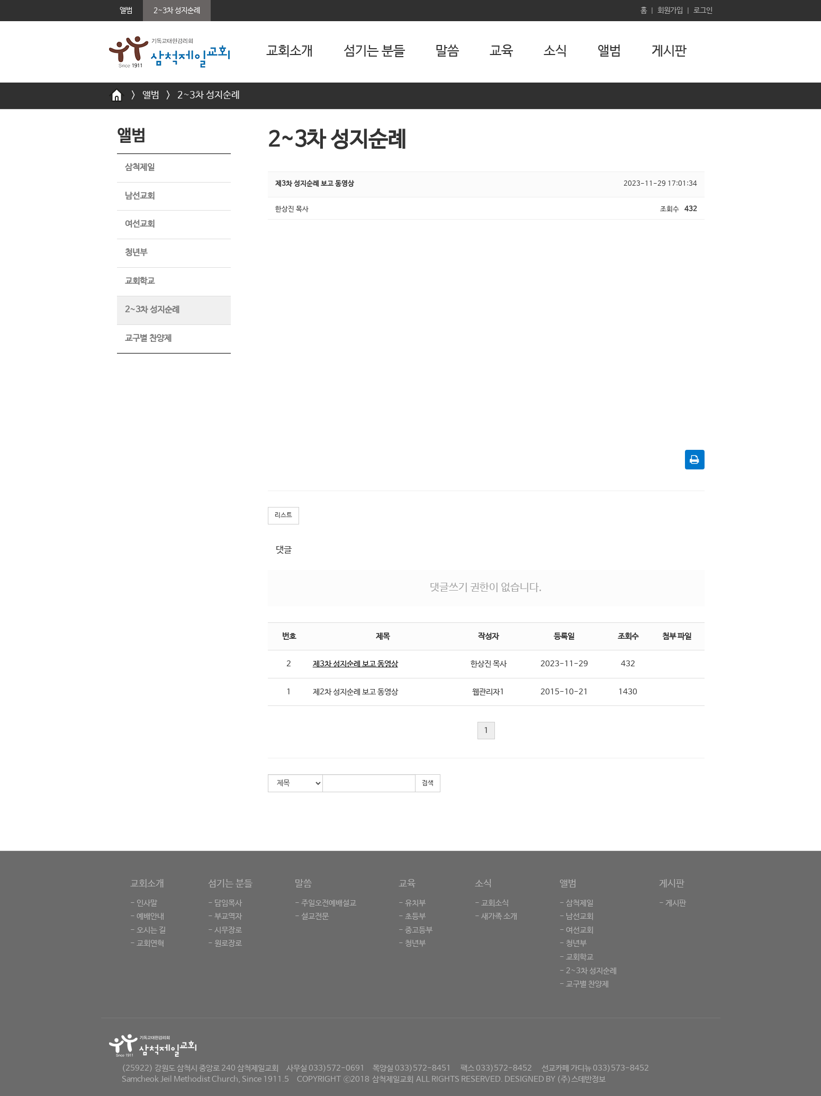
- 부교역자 (225, 916)
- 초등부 (412, 916)
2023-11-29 (564, 663)
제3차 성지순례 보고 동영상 (355, 663)
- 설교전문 (312, 916)
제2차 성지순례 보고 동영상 (355, 691)
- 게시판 (672, 903)
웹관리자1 (488, 691)
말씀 (447, 51)
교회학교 (140, 281)
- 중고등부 (415, 930)
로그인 (702, 10)
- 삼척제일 (576, 903)
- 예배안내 (147, 916)
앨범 (609, 51)
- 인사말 (143, 903)
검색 (428, 783)
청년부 (136, 253)
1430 (627, 691)
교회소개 (289, 51)
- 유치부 (412, 903)
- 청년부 (412, 943)
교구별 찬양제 (148, 338)
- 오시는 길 (148, 930)
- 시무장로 (225, 930)
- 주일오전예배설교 (325, 903)
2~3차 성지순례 (208, 95)
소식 (555, 51)
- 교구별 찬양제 (584, 984)
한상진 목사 (489, 663)
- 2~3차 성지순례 (588, 970)
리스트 (283, 515)
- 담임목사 (225, 903)
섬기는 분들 (374, 51)
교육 (501, 51)
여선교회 (140, 224)
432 (628, 663)
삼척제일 (140, 167)
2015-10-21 (564, 691)
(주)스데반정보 (581, 1079)
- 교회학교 (576, 957)
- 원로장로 (225, 943)
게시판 (669, 51)
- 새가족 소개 (496, 916)
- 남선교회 (576, 916)
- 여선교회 (576, 930)
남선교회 (140, 196)
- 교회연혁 (147, 943)
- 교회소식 (492, 903)
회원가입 (670, 10)
